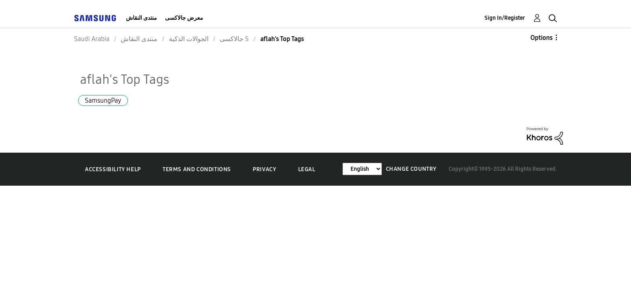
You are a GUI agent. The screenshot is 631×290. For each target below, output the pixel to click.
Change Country (411, 169)
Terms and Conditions (197, 169)
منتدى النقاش (141, 17)
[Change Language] (362, 169)
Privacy (264, 169)
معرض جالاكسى (184, 17)
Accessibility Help (113, 169)
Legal (307, 169)
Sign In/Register (505, 17)
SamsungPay (103, 100)
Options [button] (541, 37)
